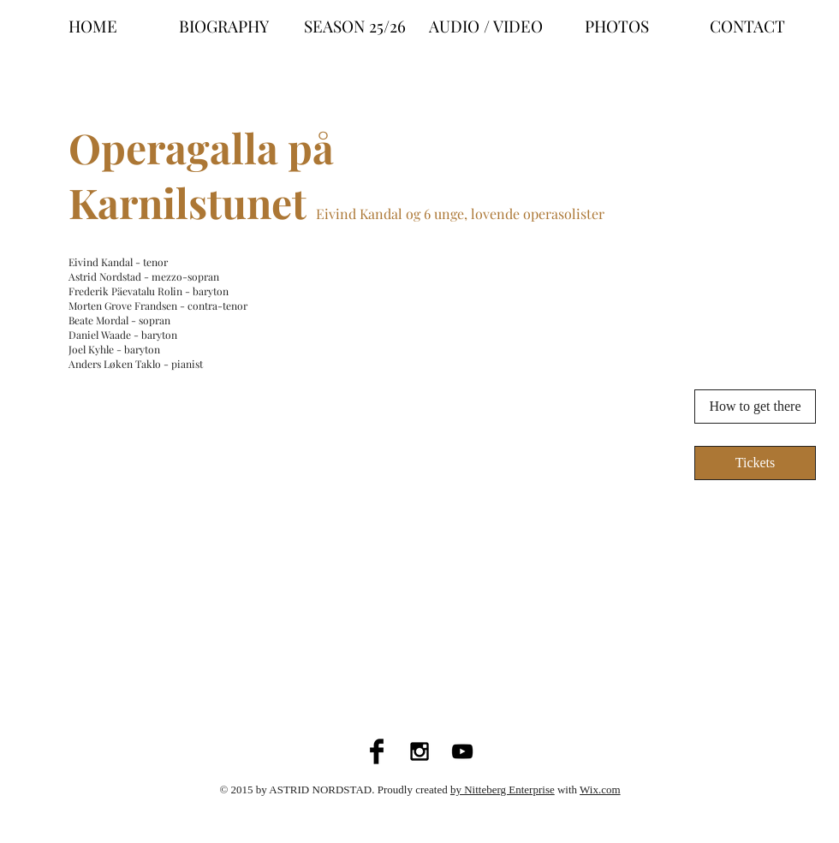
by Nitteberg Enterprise (502, 789)
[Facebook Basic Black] (377, 751)
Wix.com (600, 789)
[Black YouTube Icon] (462, 751)
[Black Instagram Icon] (419, 751)
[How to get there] (755, 406)
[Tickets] (755, 463)
